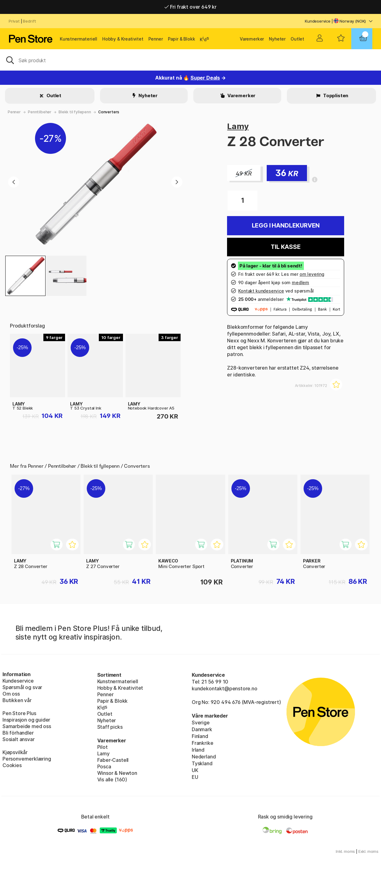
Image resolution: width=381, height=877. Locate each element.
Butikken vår (17, 700)
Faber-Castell (113, 760)
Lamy (237, 126)
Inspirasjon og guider (26, 720)
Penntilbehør (39, 112)
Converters (108, 112)
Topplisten (335, 95)
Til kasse (285, 246)
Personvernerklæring (26, 759)
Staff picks (110, 727)
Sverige (201, 722)
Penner (155, 38)
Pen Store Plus (19, 713)
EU (195, 777)
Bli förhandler (18, 733)
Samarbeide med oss (26, 726)
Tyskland (202, 763)
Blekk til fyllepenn (75, 112)
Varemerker (252, 38)
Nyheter (277, 38)
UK (195, 770)
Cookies (12, 765)
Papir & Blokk (181, 38)
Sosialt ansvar (18, 739)
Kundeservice (318, 21)
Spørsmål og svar (22, 687)
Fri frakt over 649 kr (190, 7)
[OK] (190, 59)
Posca (104, 766)
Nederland (204, 756)
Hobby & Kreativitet (122, 38)
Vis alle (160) (112, 779)
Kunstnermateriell (78, 38)
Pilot (102, 747)
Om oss (11, 694)
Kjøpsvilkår (15, 752)
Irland (198, 750)
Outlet (297, 38)
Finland (200, 736)
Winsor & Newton (117, 773)
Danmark (202, 729)
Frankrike (202, 743)
